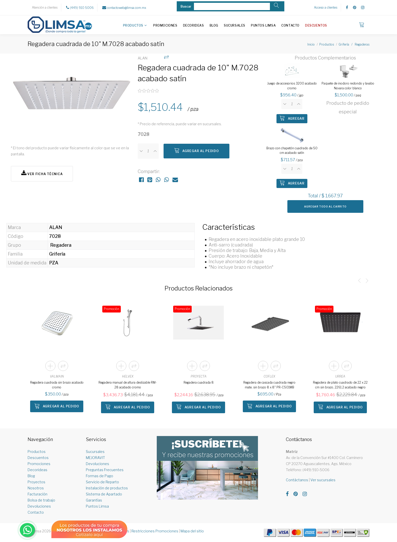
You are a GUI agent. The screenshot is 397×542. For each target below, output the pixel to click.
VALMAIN (57, 376)
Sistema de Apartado (104, 494)
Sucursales (234, 25)
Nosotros (36, 488)
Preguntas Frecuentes (105, 470)
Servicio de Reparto (102, 482)
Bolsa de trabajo (41, 500)
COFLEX (269, 376)
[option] (72, 97)
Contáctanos (297, 480)
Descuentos (316, 25)
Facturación (37, 494)
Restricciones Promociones (154, 531)
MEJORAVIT (95, 457)
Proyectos (36, 482)
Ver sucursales (322, 480)
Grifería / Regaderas (354, 44)
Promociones (165, 25)
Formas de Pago (99, 476)
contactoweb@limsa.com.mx (124, 8)
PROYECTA (199, 376)
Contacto (290, 25)
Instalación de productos (107, 488)
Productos (133, 25)
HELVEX (127, 376)
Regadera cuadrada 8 (199, 382)
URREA (340, 376)
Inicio (311, 44)
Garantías (94, 500)
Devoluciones (39, 506)
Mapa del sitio (192, 531)
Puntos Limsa (263, 25)
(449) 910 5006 (80, 8)
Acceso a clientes (325, 7)
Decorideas (193, 25)
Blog (214, 25)
